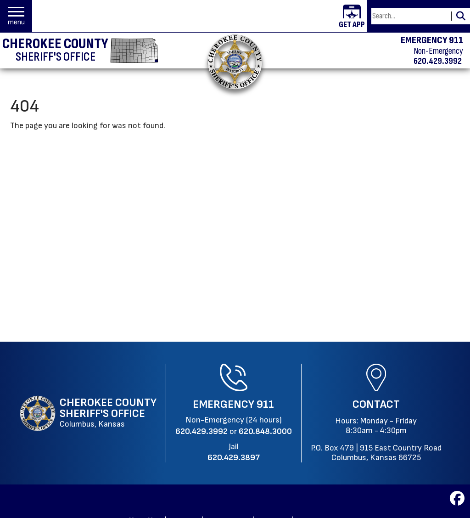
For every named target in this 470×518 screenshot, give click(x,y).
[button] (16, 16)
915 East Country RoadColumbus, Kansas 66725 (386, 452)
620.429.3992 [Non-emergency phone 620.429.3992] (438, 61)
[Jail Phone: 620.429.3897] (233, 457)
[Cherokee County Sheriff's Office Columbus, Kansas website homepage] (88, 413)
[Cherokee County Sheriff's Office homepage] (80, 50)
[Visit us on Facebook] (457, 501)
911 (265, 404)
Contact (376, 404)
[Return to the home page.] (235, 61)
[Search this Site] (409, 16)
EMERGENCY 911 (432, 40)
